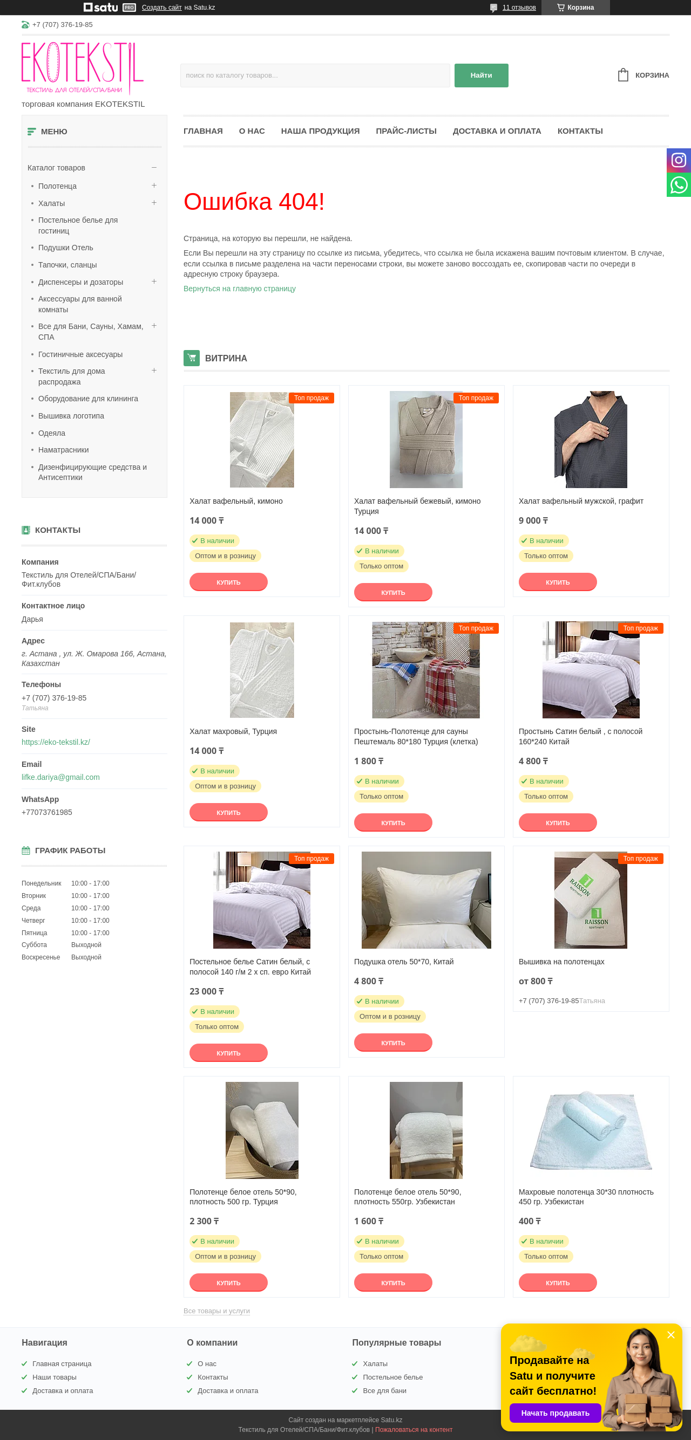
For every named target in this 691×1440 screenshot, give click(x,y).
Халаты (51, 203)
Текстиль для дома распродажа (71, 376)
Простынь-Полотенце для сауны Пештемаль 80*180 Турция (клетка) (416, 736)
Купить (228, 582)
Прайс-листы (406, 131)
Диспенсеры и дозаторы (80, 282)
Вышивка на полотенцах (562, 961)
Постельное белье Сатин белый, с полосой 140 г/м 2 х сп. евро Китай (250, 966)
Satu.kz (391, 1420)
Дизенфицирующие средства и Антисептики (92, 472)
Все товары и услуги (217, 1311)
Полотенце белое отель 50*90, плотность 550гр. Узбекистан (408, 1197)
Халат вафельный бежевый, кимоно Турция (417, 506)
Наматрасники (63, 449)
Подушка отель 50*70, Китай (404, 961)
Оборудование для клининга (88, 398)
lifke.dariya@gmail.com (61, 777)
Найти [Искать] (481, 75)
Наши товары (54, 1377)
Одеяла (51, 433)
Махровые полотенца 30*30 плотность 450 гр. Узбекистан (586, 1197)
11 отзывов (519, 7)
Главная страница (61, 1364)
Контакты (580, 131)
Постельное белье (393, 1377)
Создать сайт (162, 7)
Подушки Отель (65, 247)
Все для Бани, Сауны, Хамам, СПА (91, 331)
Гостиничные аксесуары (80, 354)
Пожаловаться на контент (413, 1430)
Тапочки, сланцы (67, 264)
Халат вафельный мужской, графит (581, 501)
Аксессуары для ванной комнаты (80, 304)
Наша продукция (320, 131)
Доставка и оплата (497, 131)
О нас (252, 131)
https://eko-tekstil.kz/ (56, 742)
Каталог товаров (56, 167)
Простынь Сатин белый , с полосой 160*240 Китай (580, 736)
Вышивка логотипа (71, 416)
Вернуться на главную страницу (240, 288)
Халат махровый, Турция (233, 731)
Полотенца (57, 186)
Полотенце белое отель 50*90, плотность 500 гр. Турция (243, 1197)
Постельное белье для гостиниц (78, 225)
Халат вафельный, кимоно (236, 501)
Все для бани (385, 1391)
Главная (203, 131)
